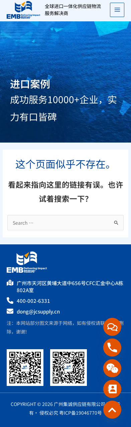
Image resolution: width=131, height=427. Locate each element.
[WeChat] (112, 368)
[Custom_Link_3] (112, 410)
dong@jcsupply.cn (38, 311)
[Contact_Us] (112, 389)
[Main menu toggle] (117, 10)
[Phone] (112, 348)
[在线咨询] (112, 327)
